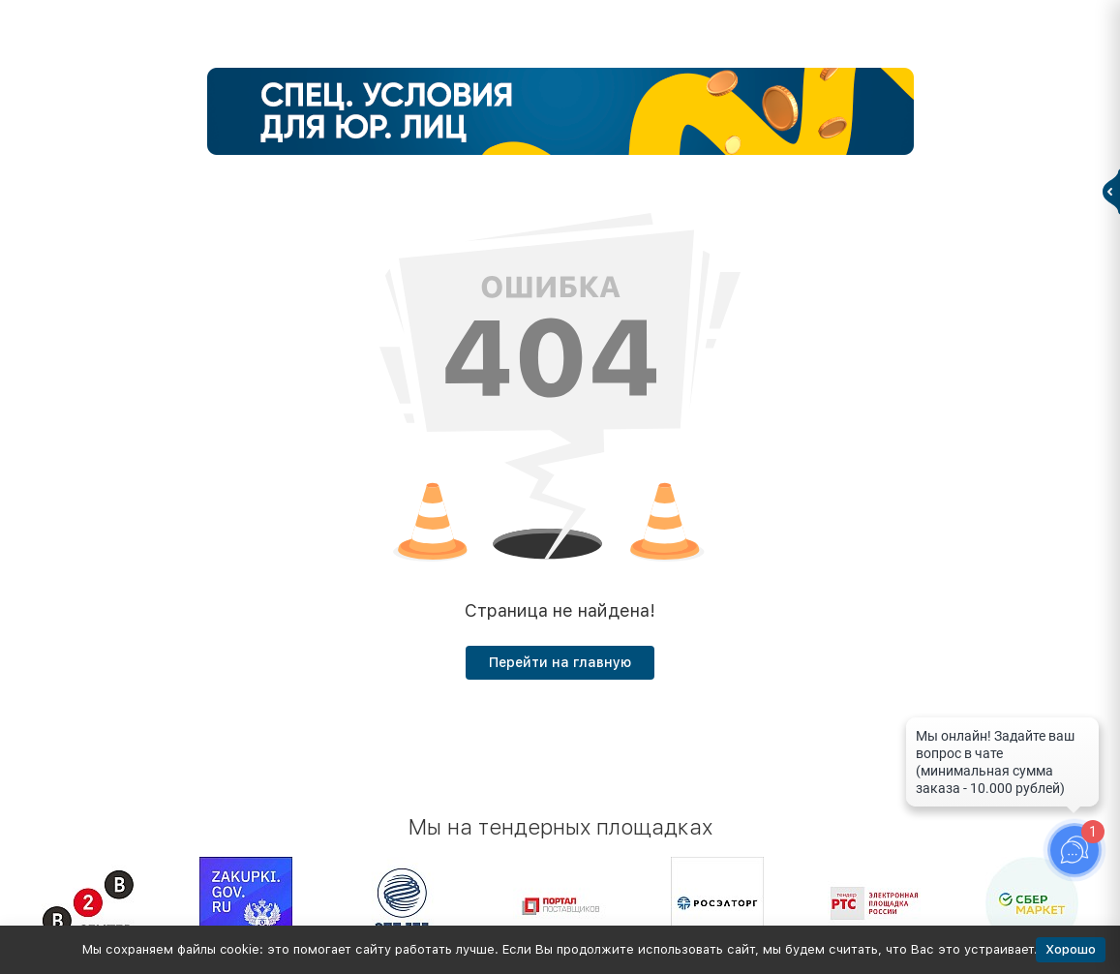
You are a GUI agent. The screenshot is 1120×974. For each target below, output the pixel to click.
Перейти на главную (560, 662)
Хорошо (1070, 949)
